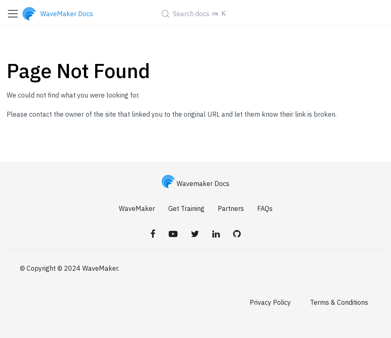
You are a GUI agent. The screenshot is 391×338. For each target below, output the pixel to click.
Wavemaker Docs (196, 183)
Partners (231, 208)
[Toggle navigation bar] (13, 13)
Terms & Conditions (339, 302)
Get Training (186, 208)
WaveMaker (137, 208)
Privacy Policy (270, 302)
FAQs (265, 208)
